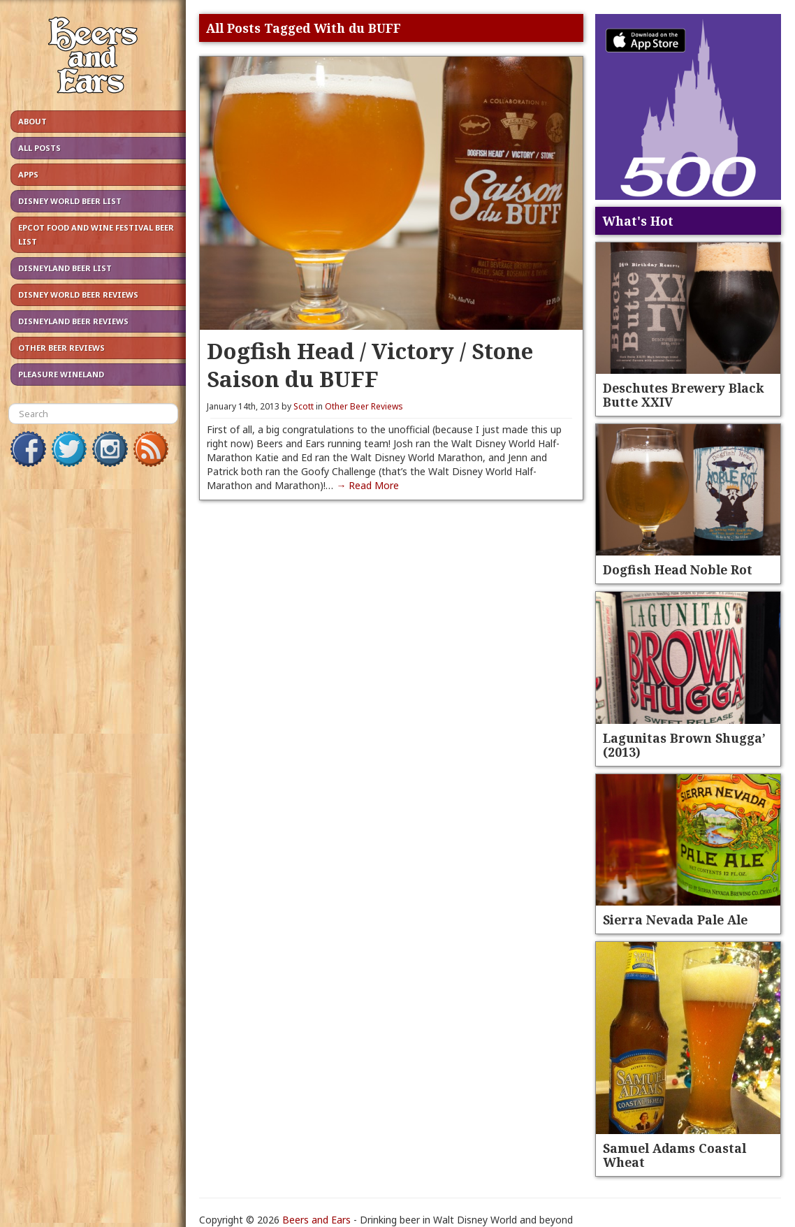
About (32, 121)
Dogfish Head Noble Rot (677, 569)
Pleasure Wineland (61, 374)
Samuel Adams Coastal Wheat (674, 1155)
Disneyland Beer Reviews (73, 321)
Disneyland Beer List (65, 268)
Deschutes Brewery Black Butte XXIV (683, 394)
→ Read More (367, 485)
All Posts (39, 148)
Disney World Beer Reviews (78, 294)
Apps (28, 174)
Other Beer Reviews (61, 347)
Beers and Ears (316, 1219)
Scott (303, 406)
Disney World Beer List (70, 201)
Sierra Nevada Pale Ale (675, 919)
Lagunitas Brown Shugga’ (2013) (684, 744)
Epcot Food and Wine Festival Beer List (96, 234)
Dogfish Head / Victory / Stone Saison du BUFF (370, 364)
